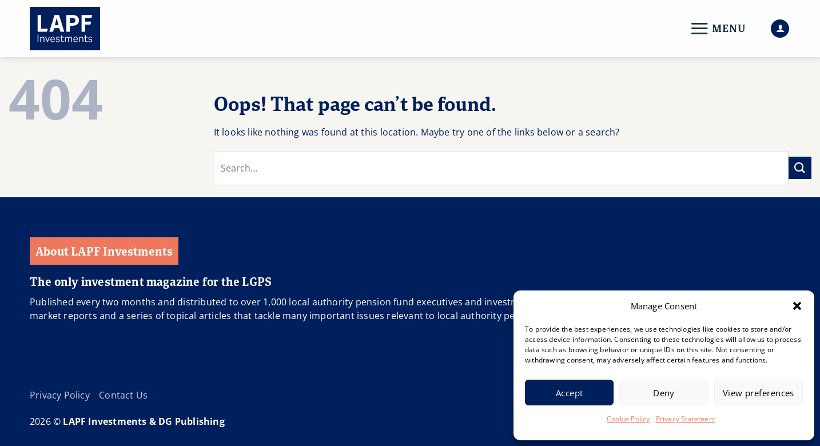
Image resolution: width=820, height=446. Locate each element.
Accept (569, 393)
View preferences (758, 393)
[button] (797, 306)
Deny (664, 393)
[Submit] (800, 168)
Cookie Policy (628, 419)
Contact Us (123, 395)
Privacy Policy (60, 395)
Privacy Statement (685, 419)
